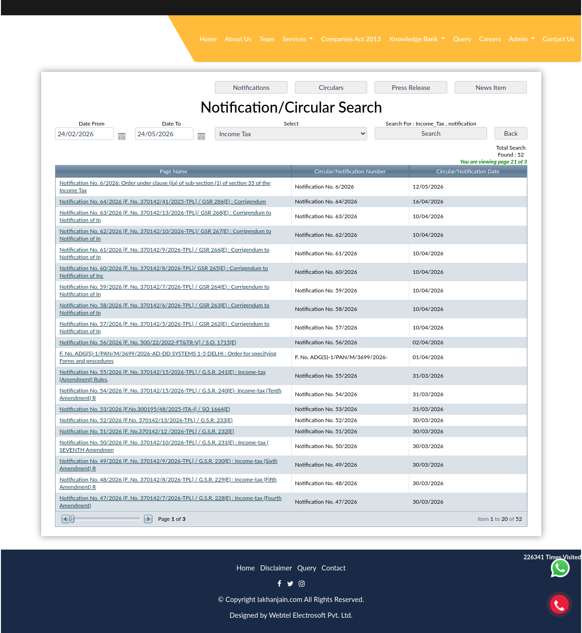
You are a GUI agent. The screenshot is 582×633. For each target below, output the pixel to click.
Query (462, 39)
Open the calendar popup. (122, 136)
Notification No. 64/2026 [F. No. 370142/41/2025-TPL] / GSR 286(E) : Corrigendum (163, 201)
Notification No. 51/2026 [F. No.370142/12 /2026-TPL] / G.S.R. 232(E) (147, 430)
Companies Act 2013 (351, 39)
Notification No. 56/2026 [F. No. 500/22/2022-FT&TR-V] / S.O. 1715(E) (148, 342)
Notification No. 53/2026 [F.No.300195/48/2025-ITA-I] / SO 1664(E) (145, 408)
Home (208, 39)
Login (536, 8)
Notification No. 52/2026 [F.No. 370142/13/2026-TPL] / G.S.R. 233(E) (146, 419)
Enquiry (503, 8)
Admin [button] (519, 39)
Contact (334, 567)
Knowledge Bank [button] (414, 39)
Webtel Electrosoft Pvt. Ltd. (311, 615)
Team (267, 39)
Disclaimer (276, 567)
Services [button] (295, 39)
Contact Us (559, 39)
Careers (490, 39)
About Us (238, 39)
